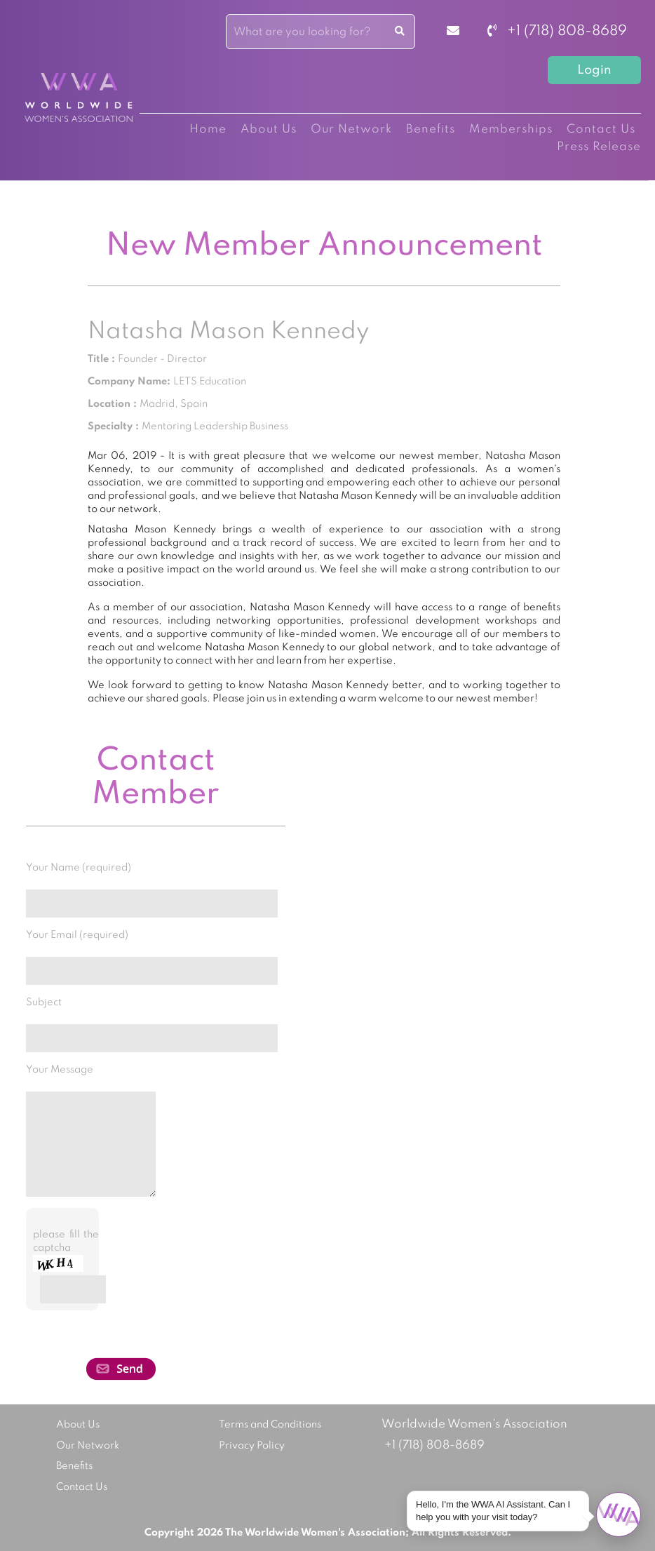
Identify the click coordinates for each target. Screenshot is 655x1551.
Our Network (351, 129)
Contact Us (601, 129)
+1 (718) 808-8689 (557, 32)
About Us (269, 129)
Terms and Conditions (270, 1425)
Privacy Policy (252, 1446)
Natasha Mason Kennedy (228, 332)
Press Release (599, 147)
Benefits (430, 129)
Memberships (511, 129)
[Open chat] (618, 1514)
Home (208, 129)
